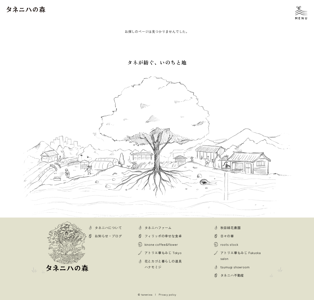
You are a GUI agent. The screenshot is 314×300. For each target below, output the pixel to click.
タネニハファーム (158, 227)
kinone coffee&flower (161, 244)
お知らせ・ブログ (108, 235)
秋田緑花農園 (230, 227)
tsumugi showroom (235, 267)
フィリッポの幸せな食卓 (163, 235)
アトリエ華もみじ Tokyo (163, 252)
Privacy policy (167, 294)
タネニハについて (108, 227)
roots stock (229, 244)
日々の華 (227, 235)
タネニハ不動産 (232, 275)
